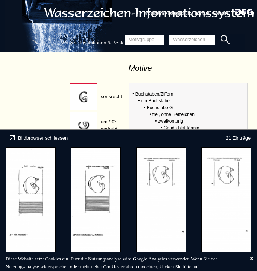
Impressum (153, 13)
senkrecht (111, 96)
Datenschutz (179, 13)
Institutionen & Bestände (106, 43)
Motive (68, 43)
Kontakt (202, 13)
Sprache (220, 13)
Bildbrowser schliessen (39, 138)
